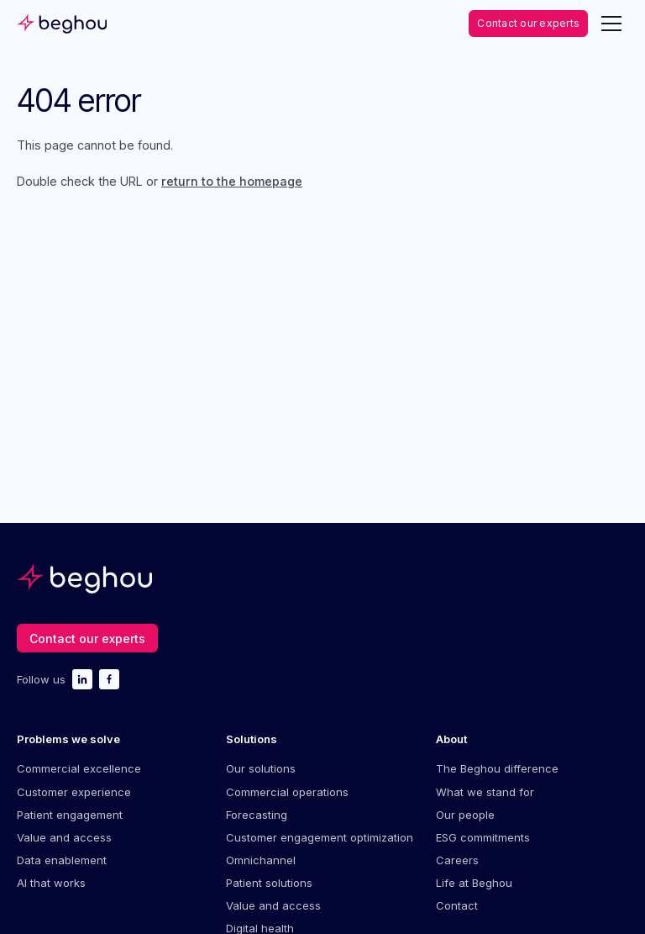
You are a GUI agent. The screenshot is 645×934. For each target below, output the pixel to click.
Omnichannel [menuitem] (261, 860)
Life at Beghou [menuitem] (474, 882)
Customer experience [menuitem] (74, 792)
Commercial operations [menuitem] (287, 792)
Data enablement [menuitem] (62, 860)
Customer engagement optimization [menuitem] (319, 837)
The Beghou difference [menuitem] (497, 768)
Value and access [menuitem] (64, 837)
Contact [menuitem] (457, 905)
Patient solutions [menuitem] (269, 882)
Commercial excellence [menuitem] (79, 768)
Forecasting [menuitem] (256, 814)
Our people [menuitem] (465, 814)
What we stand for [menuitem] (485, 792)
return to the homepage (231, 181)
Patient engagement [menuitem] (70, 814)
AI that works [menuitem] (51, 882)
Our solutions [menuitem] (261, 768)
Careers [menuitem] (457, 860)
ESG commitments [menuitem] (483, 837)
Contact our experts (528, 23)
